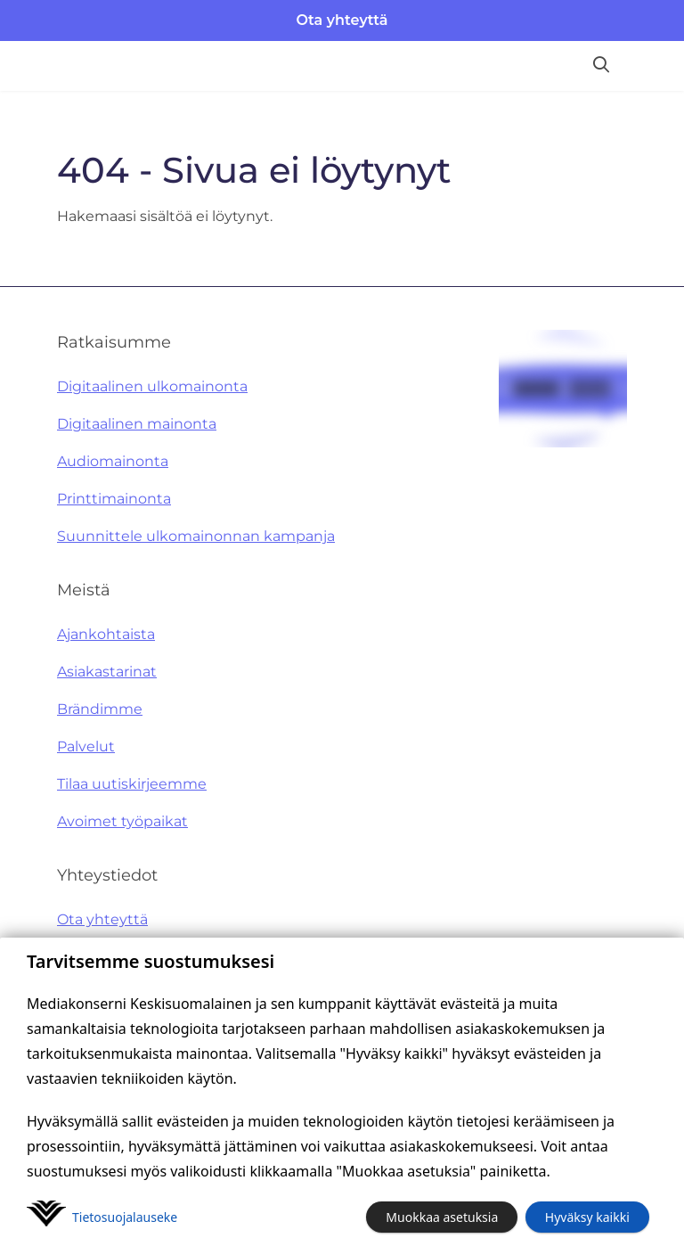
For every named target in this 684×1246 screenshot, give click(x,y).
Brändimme (99, 709)
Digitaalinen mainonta (136, 423)
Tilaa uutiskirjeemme (132, 783)
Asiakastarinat (107, 671)
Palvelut (86, 746)
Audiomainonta (112, 461)
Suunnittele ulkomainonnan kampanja (196, 536)
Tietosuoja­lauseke (124, 1217)
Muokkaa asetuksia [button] (442, 1217)
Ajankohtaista (106, 634)
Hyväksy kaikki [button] (587, 1217)
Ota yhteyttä (342, 20)
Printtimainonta (114, 498)
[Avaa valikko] (654, 66)
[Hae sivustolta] (601, 65)
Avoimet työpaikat (122, 821)
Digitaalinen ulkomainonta (152, 386)
